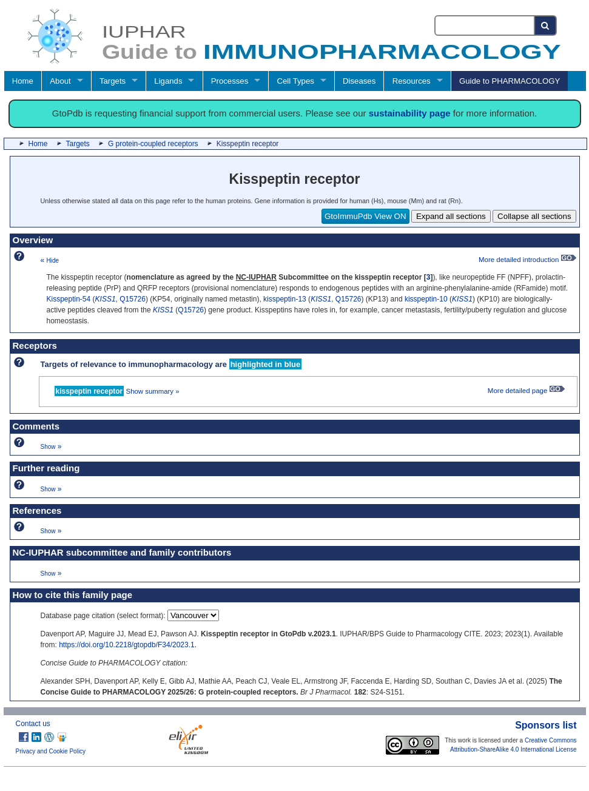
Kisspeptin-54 (69, 299)
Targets (112, 81)
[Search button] (545, 25)
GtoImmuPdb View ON (365, 216)
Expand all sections (451, 216)
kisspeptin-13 (284, 299)
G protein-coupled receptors (153, 144)
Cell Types (295, 81)
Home (22, 81)
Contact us (33, 723)
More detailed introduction (527, 259)
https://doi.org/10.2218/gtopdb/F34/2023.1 (127, 645)
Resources (411, 81)
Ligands (168, 81)
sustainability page (410, 113)
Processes (230, 81)
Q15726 (132, 299)
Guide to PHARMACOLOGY (509, 81)
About (60, 81)
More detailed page (526, 390)
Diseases (359, 81)
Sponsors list (545, 725)
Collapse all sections (534, 216)
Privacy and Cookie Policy (51, 751)
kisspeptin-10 (426, 299)
